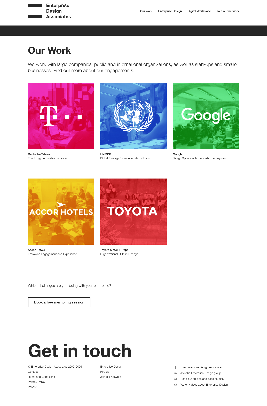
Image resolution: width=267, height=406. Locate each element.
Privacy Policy (36, 382)
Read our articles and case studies (198, 378)
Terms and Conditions (41, 376)
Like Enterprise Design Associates (198, 367)
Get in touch (80, 350)
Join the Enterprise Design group (197, 372)
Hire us (104, 371)
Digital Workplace (199, 11)
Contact (33, 371)
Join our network (228, 11)
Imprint (32, 387)
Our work (146, 11)
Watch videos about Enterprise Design (200, 384)
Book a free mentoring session (59, 302)
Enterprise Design (170, 11)
